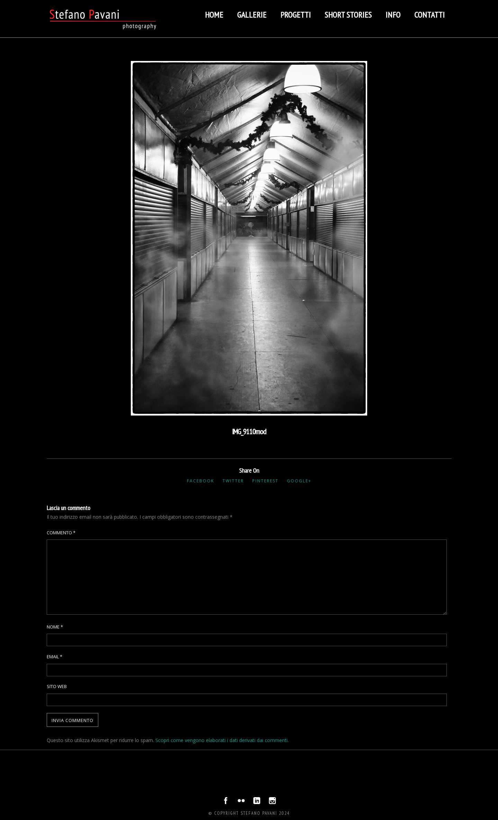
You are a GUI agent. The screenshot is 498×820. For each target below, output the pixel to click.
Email (54, 656)
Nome (55, 627)
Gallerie (251, 14)
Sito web (57, 686)
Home (214, 14)
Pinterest (265, 481)
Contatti (429, 14)
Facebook (200, 481)
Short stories (348, 14)
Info (393, 14)
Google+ (299, 481)
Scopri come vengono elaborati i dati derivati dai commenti (221, 740)
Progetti (295, 14)
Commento (61, 532)
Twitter (233, 481)
